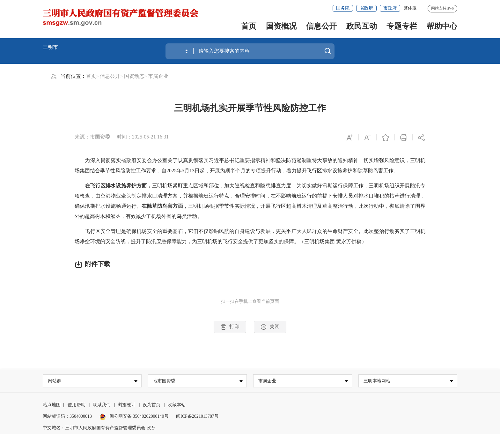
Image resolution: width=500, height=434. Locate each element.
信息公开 (321, 26)
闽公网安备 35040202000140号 (134, 416)
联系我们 (102, 405)
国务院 (342, 8)
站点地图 (52, 405)
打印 (229, 327)
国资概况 (281, 26)
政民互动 (361, 26)
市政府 (390, 8)
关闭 (270, 327)
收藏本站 (177, 405)
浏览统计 (127, 405)
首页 (248, 26)
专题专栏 (401, 26)
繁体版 (410, 8)
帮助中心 (442, 26)
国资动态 (134, 76)
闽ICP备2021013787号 (197, 416)
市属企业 (158, 76)
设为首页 (151, 405)
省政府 (366, 8)
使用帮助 (76, 405)
